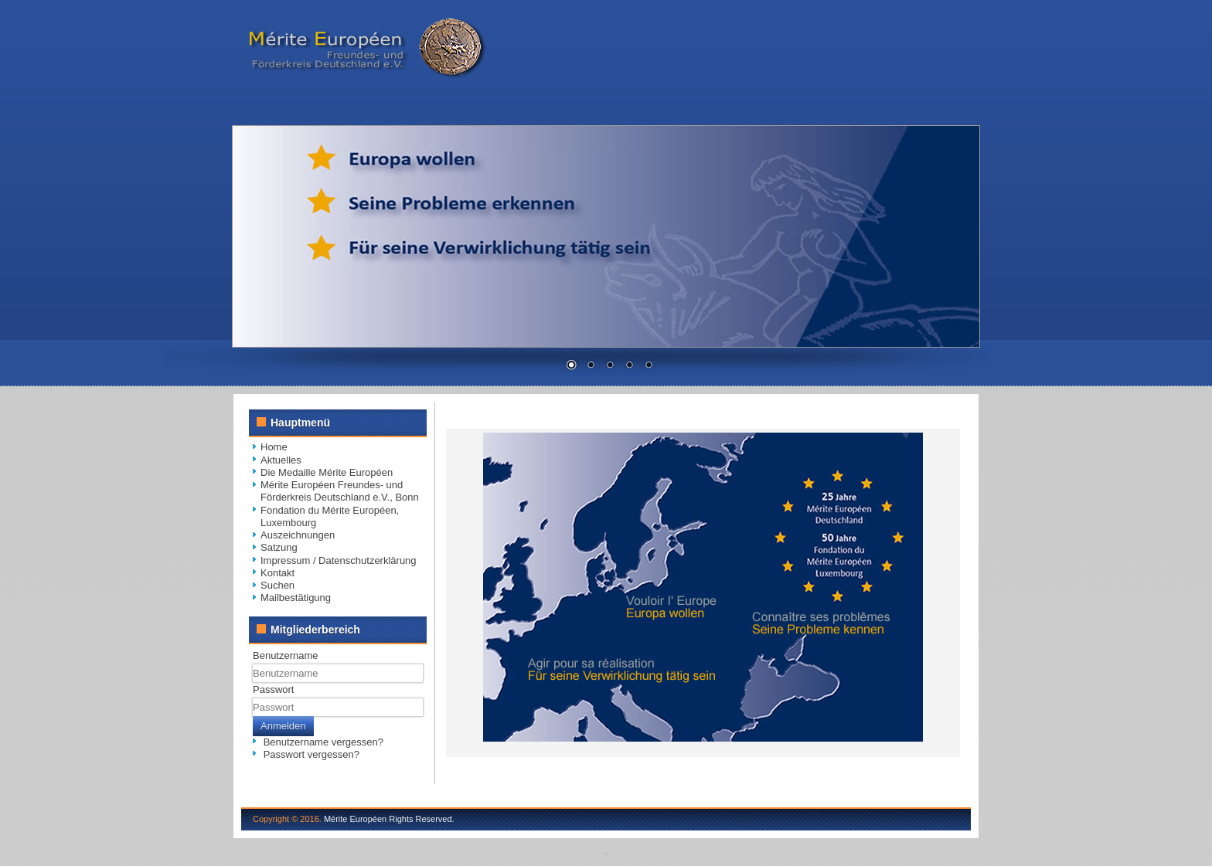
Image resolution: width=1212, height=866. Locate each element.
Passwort (273, 689)
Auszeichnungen (297, 535)
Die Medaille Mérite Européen (326, 472)
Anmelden (283, 726)
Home (274, 447)
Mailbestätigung (295, 597)
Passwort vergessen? (311, 754)
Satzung (279, 547)
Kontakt (277, 573)
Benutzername (285, 655)
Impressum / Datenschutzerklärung (338, 560)
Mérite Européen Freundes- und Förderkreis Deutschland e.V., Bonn (339, 491)
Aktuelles (280, 460)
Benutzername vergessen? (323, 742)
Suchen (277, 585)
